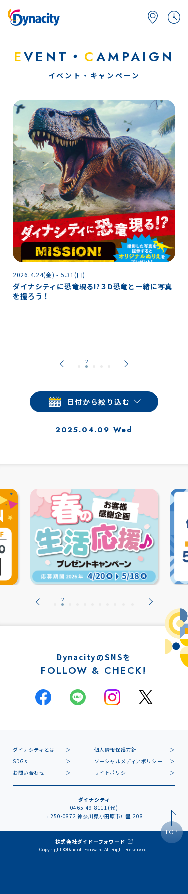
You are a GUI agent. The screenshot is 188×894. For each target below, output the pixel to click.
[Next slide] (126, 363)
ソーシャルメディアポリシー (128, 761)
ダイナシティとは (34, 749)
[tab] (79, 363)
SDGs (20, 761)
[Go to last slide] (61, 363)
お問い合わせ (29, 772)
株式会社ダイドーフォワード (90, 841)
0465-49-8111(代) (94, 807)
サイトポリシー (112, 772)
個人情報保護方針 (115, 749)
